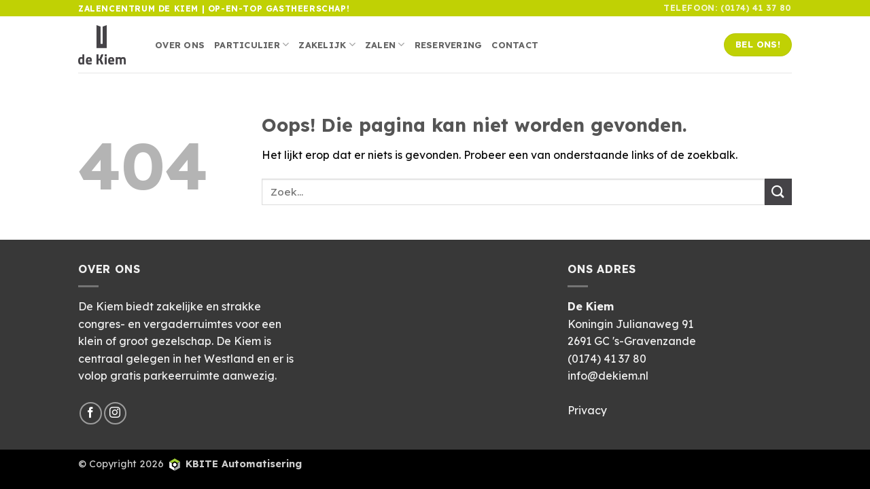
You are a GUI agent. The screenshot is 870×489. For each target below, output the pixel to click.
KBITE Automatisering (244, 464)
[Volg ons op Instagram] (115, 413)
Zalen (385, 44)
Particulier (251, 44)
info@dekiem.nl (608, 375)
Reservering (449, 44)
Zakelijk (326, 44)
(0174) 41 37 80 (607, 358)
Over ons (180, 44)
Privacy (587, 410)
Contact (514, 44)
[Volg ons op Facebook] (91, 413)
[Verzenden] (778, 192)
